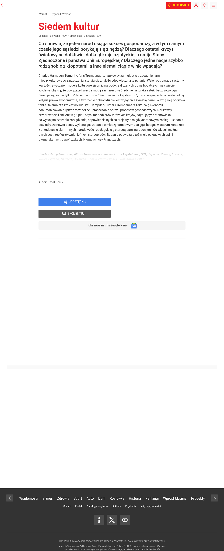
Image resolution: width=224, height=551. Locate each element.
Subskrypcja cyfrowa (97, 495)
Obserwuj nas (106, 214)
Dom (101, 487)
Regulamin (130, 495)
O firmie (67, 495)
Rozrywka (117, 487)
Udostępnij (77, 202)
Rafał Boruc (56, 182)
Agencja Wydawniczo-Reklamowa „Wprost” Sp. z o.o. (105, 530)
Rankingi (152, 487)
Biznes (48, 487)
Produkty (198, 487)
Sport (78, 487)
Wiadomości (28, 487)
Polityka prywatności (150, 495)
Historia (135, 487)
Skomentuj (153, 202)
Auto (90, 487)
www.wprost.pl (117, 541)
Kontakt (79, 495)
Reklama (117, 495)
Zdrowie (63, 487)
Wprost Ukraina (175, 487)
